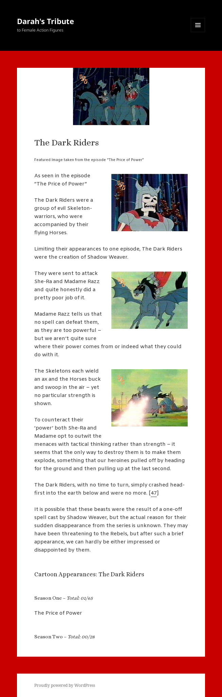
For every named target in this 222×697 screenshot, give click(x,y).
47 (154, 493)
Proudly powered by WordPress (64, 685)
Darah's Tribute (45, 21)
